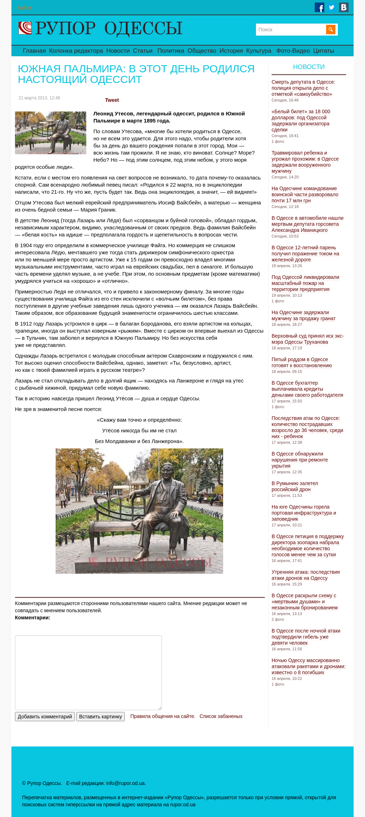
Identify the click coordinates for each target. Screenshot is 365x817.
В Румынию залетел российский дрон (295, 486)
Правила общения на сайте (162, 716)
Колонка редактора (76, 50)
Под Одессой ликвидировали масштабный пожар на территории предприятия (305, 283)
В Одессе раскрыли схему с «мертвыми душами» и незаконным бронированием (305, 601)
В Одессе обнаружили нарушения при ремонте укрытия (300, 460)
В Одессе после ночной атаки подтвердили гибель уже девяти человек (306, 637)
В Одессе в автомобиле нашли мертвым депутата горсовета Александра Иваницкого (308, 224)
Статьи (143, 50)
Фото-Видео (293, 50)
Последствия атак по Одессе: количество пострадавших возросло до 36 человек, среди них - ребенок (307, 427)
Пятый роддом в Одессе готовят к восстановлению (302, 362)
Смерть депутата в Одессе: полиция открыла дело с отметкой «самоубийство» (303, 88)
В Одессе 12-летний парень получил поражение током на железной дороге (305, 253)
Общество (201, 50)
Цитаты (323, 50)
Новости (118, 50)
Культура (259, 50)
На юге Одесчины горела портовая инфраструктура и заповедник (304, 513)
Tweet (112, 100)
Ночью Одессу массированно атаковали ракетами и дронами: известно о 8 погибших (308, 666)
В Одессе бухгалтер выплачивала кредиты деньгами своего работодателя (307, 389)
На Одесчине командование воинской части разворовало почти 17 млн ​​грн (305, 194)
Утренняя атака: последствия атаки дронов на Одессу (306, 575)
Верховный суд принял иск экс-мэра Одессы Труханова (308, 339)
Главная (34, 50)
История (231, 50)
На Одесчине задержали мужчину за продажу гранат (304, 315)
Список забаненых (221, 716)
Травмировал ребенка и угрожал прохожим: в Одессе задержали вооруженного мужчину (305, 162)
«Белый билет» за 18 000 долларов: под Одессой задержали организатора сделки (301, 120)
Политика (171, 50)
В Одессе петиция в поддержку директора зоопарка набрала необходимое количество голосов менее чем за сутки (308, 545)
